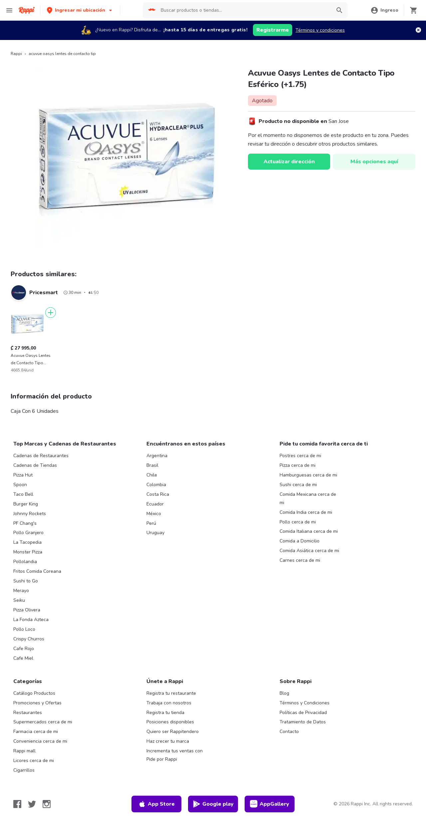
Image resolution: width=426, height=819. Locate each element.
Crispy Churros (28, 639)
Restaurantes (27, 712)
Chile (151, 475)
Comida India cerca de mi (306, 512)
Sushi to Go (25, 581)
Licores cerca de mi (33, 760)
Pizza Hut (23, 475)
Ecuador (155, 504)
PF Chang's (25, 523)
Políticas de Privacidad (303, 712)
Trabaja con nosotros (168, 703)
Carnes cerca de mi (300, 560)
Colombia (156, 484)
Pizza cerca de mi (298, 465)
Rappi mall (24, 751)
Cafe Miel (23, 658)
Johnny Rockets (29, 513)
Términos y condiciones (320, 30)
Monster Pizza (27, 552)
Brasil (152, 465)
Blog (284, 693)
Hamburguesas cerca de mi (308, 475)
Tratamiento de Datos (303, 722)
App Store (156, 804)
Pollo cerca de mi (298, 522)
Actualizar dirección (289, 161)
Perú (151, 523)
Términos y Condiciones (304, 703)
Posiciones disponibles (170, 722)
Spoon (20, 484)
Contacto (289, 731)
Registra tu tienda (165, 712)
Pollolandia (25, 561)
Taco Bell (23, 494)
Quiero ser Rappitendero (172, 731)
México (153, 513)
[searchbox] (244, 10)
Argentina (156, 455)
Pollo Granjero (28, 532)
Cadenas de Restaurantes (41, 455)
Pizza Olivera (26, 610)
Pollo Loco (24, 629)
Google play (213, 804)
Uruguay (155, 532)
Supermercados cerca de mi (42, 722)
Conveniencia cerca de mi (40, 741)
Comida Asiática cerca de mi (309, 550)
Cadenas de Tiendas (35, 465)
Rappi (16, 53)
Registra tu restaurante (171, 693)
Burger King (25, 504)
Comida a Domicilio (300, 541)
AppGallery (269, 804)
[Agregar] (50, 312)
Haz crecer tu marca (167, 741)
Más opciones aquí (374, 161)
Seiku (19, 600)
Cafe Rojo (23, 648)
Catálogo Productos (34, 693)
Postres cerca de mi (300, 455)
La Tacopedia (27, 542)
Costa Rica (157, 494)
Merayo (21, 590)
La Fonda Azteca (31, 619)
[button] (80, 10)
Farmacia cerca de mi (35, 731)
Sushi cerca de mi (298, 484)
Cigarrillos (24, 770)
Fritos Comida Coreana (37, 571)
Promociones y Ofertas (37, 703)
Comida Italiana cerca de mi (309, 531)
